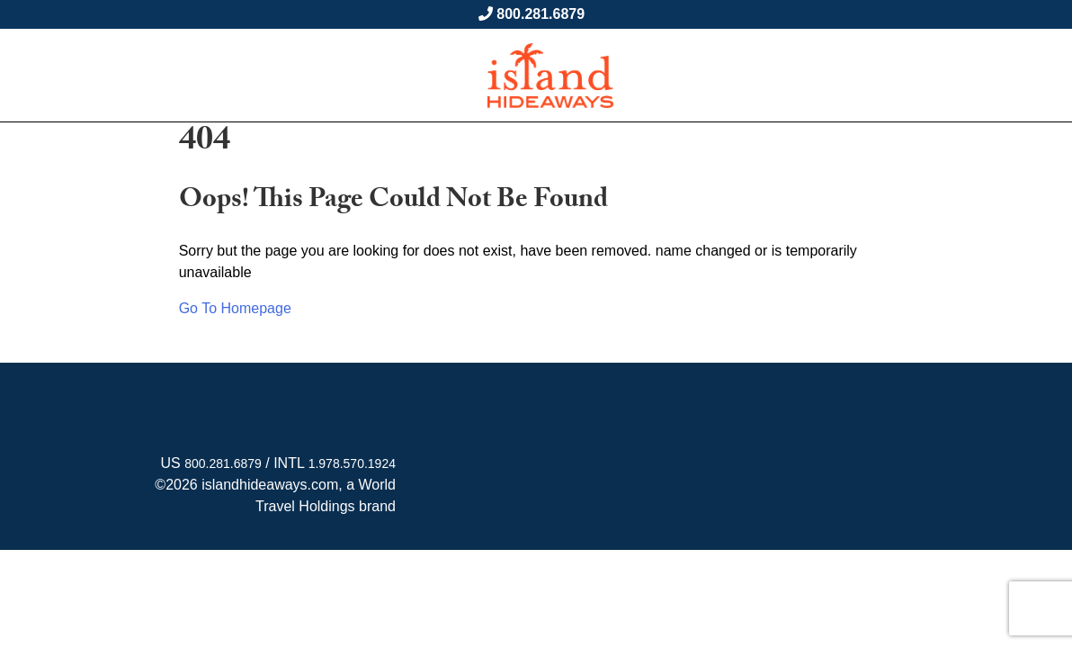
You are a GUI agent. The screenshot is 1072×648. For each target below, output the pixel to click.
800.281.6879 (540, 14)
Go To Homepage (235, 308)
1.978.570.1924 (352, 463)
